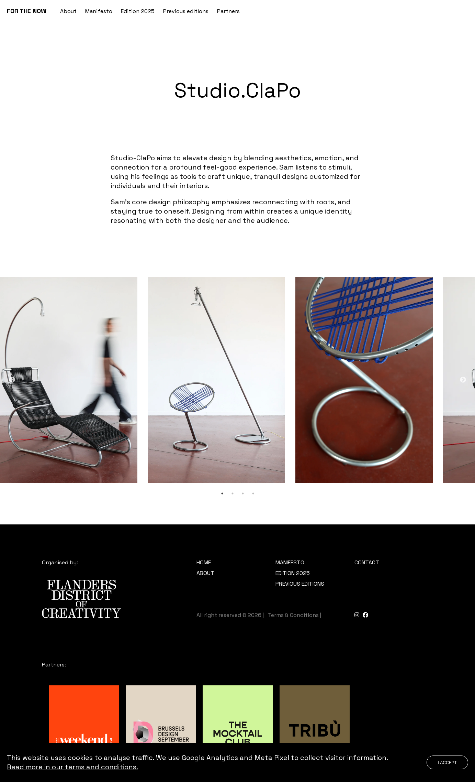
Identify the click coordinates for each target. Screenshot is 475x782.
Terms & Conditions (293, 615)
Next (463, 380)
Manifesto (98, 11)
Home (203, 562)
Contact (366, 562)
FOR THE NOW (26, 11)
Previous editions (185, 11)
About (68, 11)
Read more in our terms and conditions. (72, 766)
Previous (12, 380)
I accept (447, 762)
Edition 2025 (138, 11)
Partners (228, 11)
